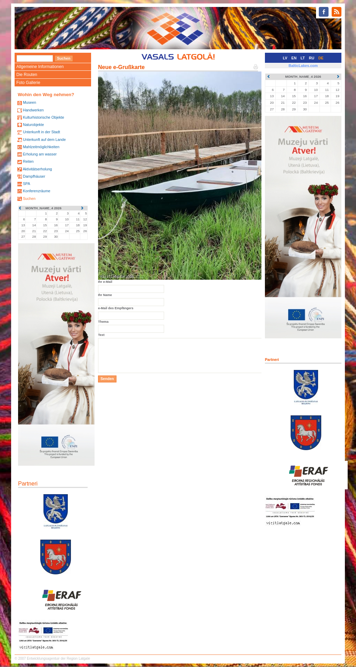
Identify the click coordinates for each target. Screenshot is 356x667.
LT (303, 58)
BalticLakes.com (303, 66)
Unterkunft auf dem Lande (44, 139)
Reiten (28, 161)
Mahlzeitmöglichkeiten (41, 147)
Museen (29, 102)
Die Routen (26, 74)
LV (285, 58)
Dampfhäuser (34, 176)
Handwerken (33, 110)
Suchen (29, 198)
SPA (26, 183)
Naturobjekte (33, 125)
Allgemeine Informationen (40, 66)
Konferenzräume (36, 191)
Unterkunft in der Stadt (41, 132)
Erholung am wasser (40, 154)
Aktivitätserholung (37, 169)
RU (311, 58)
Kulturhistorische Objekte (43, 117)
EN (294, 58)
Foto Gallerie (28, 82)
